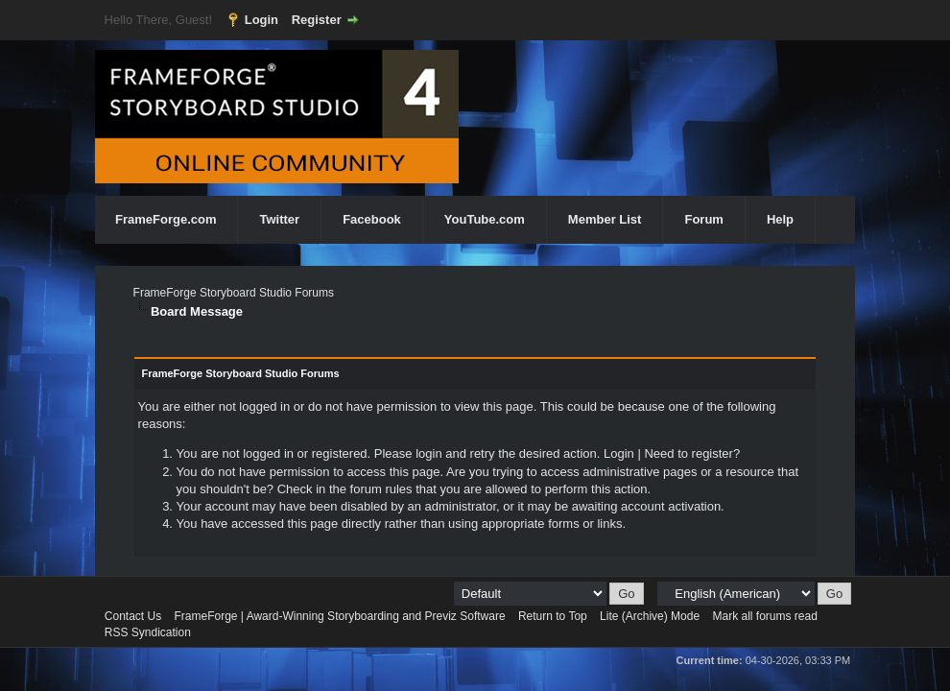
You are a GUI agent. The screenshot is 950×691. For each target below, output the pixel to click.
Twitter (279, 219)
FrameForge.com (165, 219)
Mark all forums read (764, 616)
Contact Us (133, 616)
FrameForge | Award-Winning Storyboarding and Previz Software (340, 616)
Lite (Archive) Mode (650, 616)
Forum (703, 219)
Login (261, 19)
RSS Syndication (148, 632)
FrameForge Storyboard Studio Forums (233, 292)
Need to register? (692, 453)
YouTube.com (484, 219)
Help (780, 219)
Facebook (372, 219)
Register (317, 19)
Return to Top (552, 616)
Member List (605, 219)
